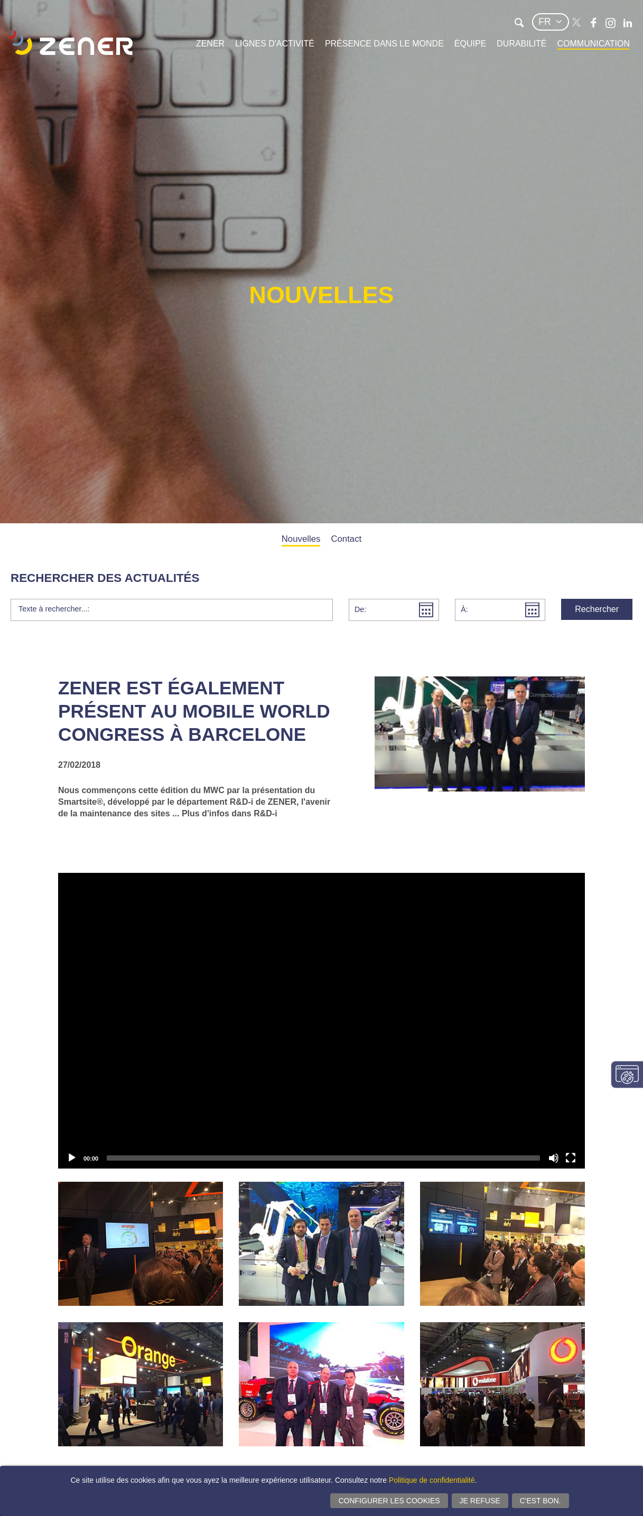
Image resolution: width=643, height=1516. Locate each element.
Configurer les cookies (389, 1500)
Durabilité (521, 43)
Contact (346, 539)
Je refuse (480, 1500)
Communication (593, 43)
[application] (321, 1021)
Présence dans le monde (384, 43)
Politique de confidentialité (432, 1480)
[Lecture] (72, 1158)
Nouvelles (301, 539)
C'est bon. (540, 1500)
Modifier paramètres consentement (627, 1074)
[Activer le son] (553, 1158)
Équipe (470, 43)
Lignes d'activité (274, 43)
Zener (210, 43)
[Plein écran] (570, 1158)
